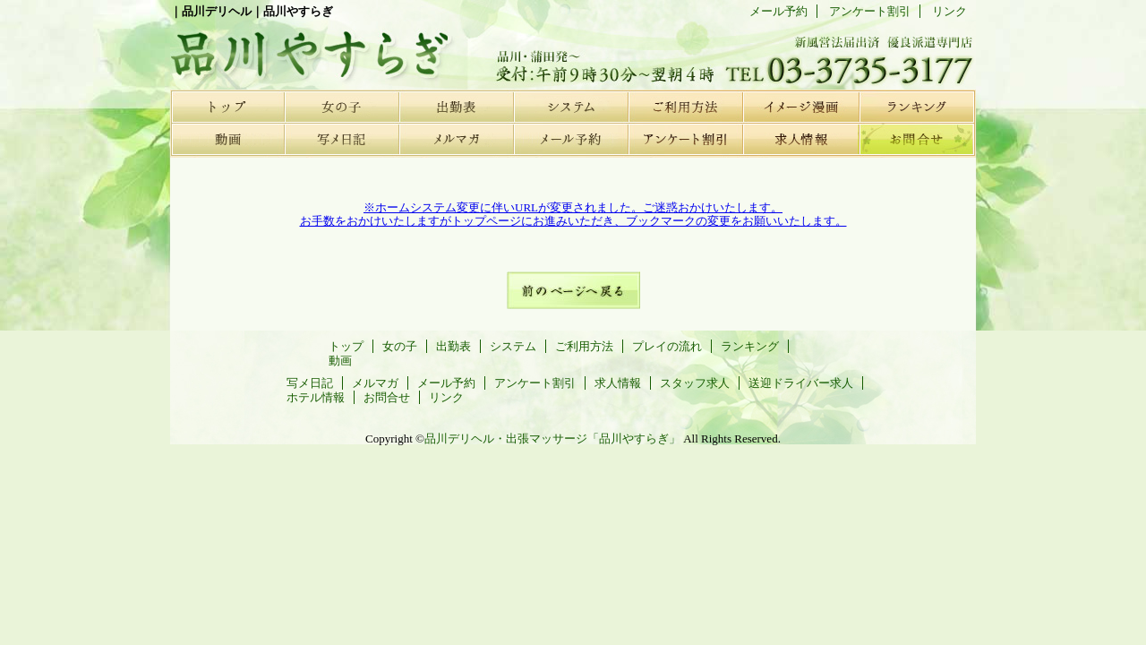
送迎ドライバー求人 (800, 383)
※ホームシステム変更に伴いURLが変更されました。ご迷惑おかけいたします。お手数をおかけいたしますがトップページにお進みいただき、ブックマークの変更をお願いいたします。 (573, 214)
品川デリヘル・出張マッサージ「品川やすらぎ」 (552, 438)
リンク (949, 11)
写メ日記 (342, 139)
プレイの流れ (800, 106)
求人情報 (800, 139)
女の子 (342, 106)
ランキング (915, 106)
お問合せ (915, 139)
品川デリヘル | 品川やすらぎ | (304, 49)
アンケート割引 (686, 139)
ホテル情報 (315, 397)
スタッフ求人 (695, 383)
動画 (227, 139)
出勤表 (456, 106)
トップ (227, 106)
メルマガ (456, 139)
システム (571, 106)
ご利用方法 (686, 106)
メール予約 (571, 139)
